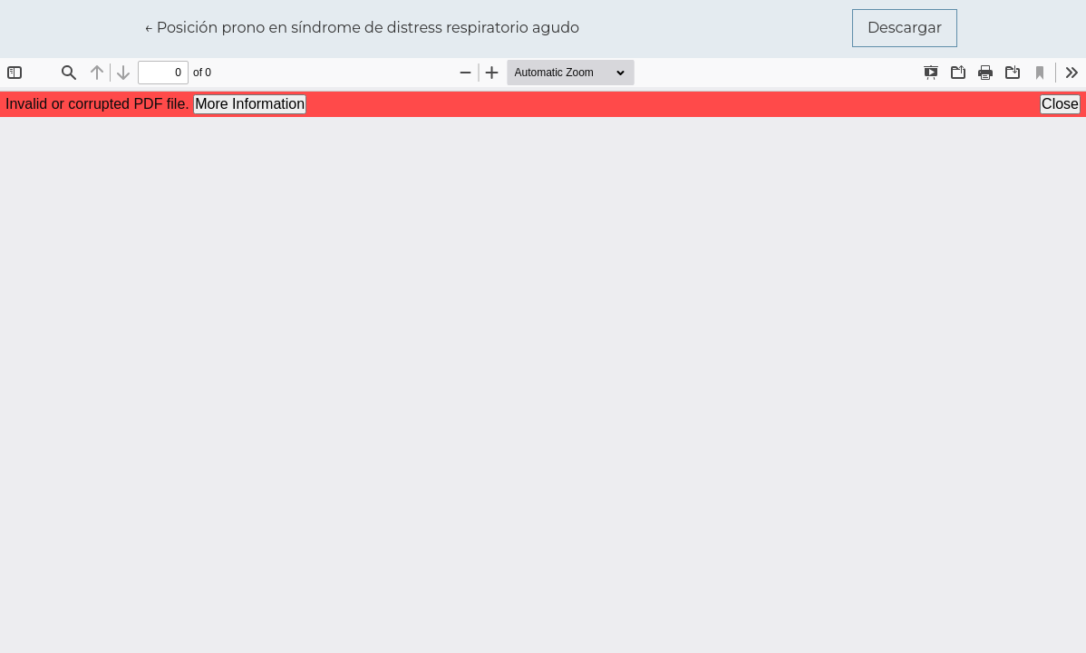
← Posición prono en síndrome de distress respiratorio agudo (361, 26)
